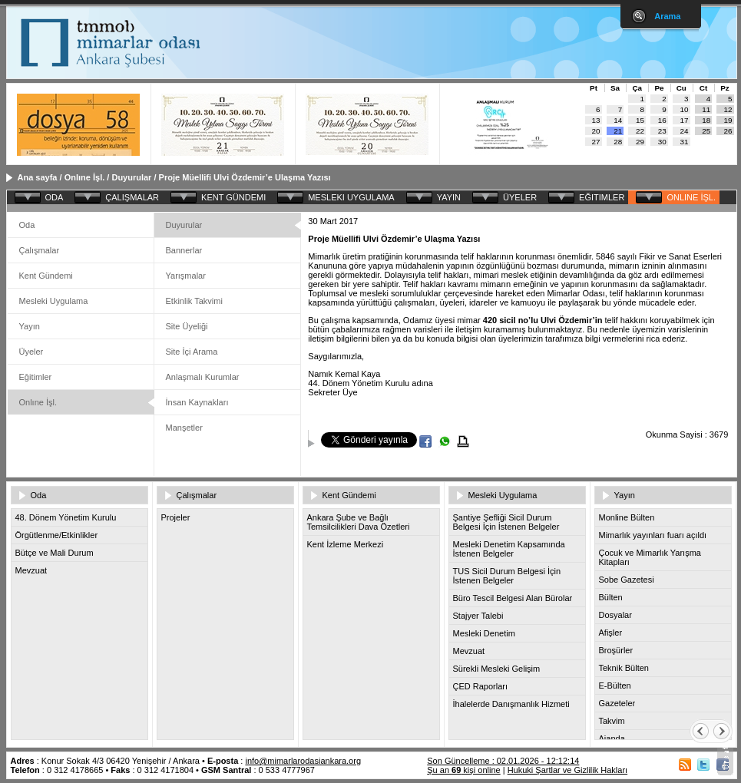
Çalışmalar (39, 250)
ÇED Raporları (480, 686)
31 (684, 141)
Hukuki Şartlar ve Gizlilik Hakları (567, 770)
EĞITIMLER (601, 197)
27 (596, 141)
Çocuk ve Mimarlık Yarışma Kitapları (650, 557)
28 (618, 141)
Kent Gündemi (46, 275)
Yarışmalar (186, 275)
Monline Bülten (627, 517)
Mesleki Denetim (484, 633)
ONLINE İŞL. (691, 197)
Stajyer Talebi (478, 615)
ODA (54, 197)
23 (662, 131)
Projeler (175, 517)
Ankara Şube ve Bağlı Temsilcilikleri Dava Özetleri (358, 522)
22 (640, 131)
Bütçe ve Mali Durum (54, 552)
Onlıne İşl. (85, 177)
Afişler (611, 632)
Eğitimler (35, 377)
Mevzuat (31, 570)
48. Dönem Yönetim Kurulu (66, 517)
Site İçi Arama (192, 351)
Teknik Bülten (624, 667)
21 (618, 131)
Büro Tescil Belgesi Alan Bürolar (513, 598)
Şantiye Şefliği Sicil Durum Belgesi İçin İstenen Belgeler (506, 522)
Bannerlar (184, 250)
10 (684, 109)
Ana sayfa (38, 177)
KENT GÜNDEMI (233, 197)
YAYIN (449, 197)
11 (706, 109)
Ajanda (612, 738)
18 (706, 120)
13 (596, 120)
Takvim (612, 720)
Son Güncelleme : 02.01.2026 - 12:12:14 (503, 760)
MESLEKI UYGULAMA (351, 197)
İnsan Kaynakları (197, 402)
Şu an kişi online (463, 770)
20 (596, 131)
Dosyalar (615, 614)
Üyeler (31, 351)
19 (728, 120)
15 (640, 120)
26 (728, 131)
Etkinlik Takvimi (194, 301)
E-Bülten (615, 685)
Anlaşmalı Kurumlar (203, 377)
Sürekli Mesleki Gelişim (497, 668)
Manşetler (184, 427)
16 (662, 120)
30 (662, 141)
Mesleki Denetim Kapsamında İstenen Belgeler (509, 549)
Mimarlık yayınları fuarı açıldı (653, 535)
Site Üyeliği (187, 326)
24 (684, 131)
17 (684, 120)
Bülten (611, 597)
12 (728, 109)
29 (640, 141)
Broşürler (616, 650)
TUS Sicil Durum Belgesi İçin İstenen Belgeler (507, 576)
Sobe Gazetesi (626, 579)
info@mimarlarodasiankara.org (303, 760)
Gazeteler (617, 703)
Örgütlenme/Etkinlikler (56, 535)
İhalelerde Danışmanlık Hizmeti (511, 704)
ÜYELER (520, 197)
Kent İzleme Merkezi (345, 544)
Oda (27, 225)
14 (618, 120)
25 (706, 131)
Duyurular (131, 177)
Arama (667, 16)
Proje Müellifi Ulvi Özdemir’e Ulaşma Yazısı (245, 177)
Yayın (29, 326)
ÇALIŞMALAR (132, 197)
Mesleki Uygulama (53, 301)
